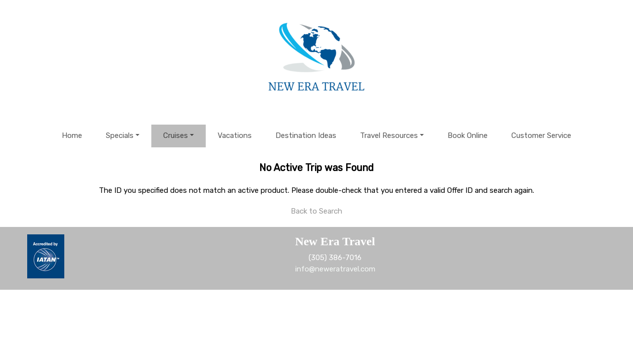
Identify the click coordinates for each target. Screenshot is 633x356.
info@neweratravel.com (335, 269)
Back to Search (316, 211)
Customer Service (541, 135)
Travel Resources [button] (389, 135)
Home (72, 135)
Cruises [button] (175, 135)
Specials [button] (120, 135)
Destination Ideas (305, 135)
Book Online (468, 135)
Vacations (235, 135)
